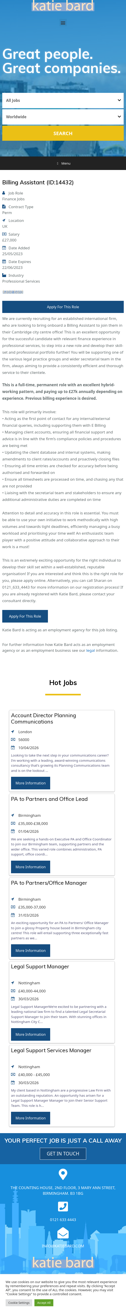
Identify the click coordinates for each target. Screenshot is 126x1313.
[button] (63, 22)
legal (90, 650)
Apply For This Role (63, 306)
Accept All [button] (43, 1303)
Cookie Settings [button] (18, 1303)
